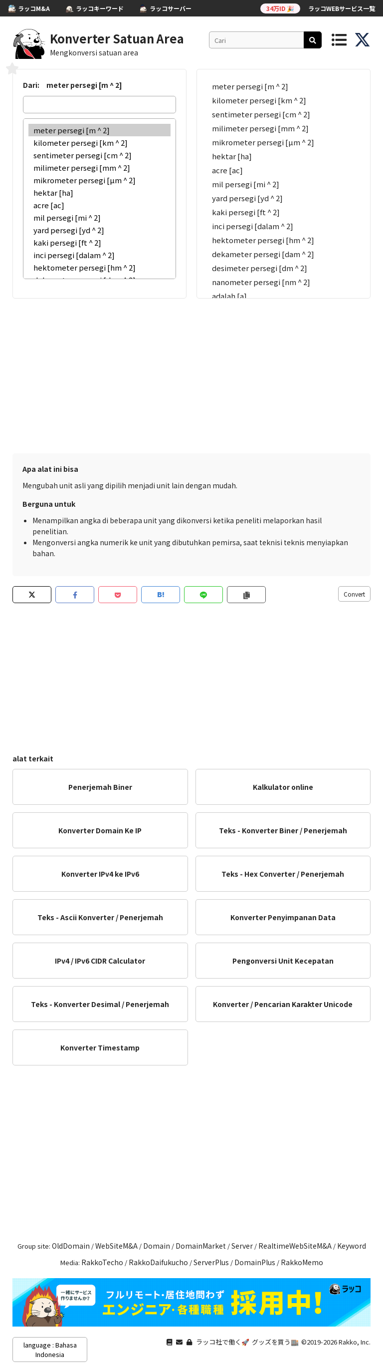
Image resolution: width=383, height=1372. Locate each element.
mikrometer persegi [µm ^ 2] (99, 180)
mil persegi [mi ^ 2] (99, 217)
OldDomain (71, 1246)
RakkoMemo (302, 1262)
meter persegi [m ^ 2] (99, 130)
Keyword (351, 1246)
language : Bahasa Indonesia (50, 1349)
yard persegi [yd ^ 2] (99, 230)
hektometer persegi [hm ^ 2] (99, 267)
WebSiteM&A (116, 1246)
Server (242, 1246)
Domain (156, 1246)
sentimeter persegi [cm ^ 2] (99, 155)
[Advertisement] (191, 373)
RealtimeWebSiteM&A (295, 1246)
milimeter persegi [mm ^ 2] (99, 167)
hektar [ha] (99, 192)
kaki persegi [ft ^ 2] (99, 242)
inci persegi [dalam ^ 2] (99, 255)
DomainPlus (254, 1262)
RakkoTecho (102, 1262)
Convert (354, 594)
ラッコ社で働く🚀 (222, 1342)
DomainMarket (201, 1246)
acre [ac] (99, 205)
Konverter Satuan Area (117, 38)
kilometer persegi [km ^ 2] (99, 142)
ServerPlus (211, 1262)
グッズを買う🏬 (275, 1342)
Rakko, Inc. (355, 1342)
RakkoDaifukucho (158, 1262)
